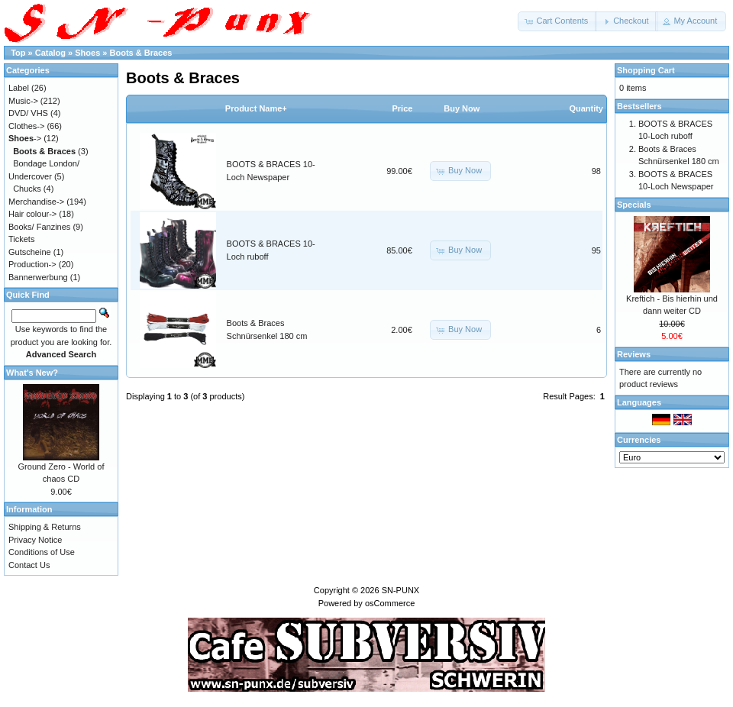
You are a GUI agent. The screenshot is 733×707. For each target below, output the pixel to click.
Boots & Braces (141, 52)
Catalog (50, 52)
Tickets (21, 239)
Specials (634, 204)
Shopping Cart (646, 70)
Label (18, 87)
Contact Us (29, 565)
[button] (557, 21)
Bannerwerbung (38, 277)
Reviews (634, 354)
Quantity (586, 108)
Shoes (87, 52)
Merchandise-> (36, 201)
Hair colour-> (32, 213)
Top (18, 52)
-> (24, 138)
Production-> (32, 264)
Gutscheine (29, 252)
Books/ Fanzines (39, 226)
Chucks (27, 188)
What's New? (32, 372)
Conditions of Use (41, 552)
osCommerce (390, 603)
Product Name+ (256, 108)
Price (402, 108)
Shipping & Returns (44, 526)
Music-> (23, 100)
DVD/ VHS (28, 113)
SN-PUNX (401, 590)
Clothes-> (26, 126)
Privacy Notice (35, 539)
